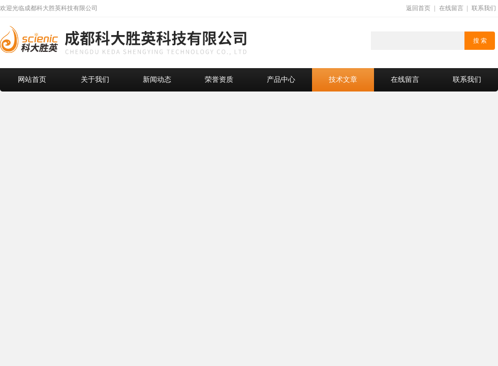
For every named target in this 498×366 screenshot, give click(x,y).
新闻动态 (157, 79)
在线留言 (451, 8)
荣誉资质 (219, 79)
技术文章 (343, 79)
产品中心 (281, 79)
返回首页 (418, 8)
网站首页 (32, 79)
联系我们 (484, 8)
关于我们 (95, 79)
